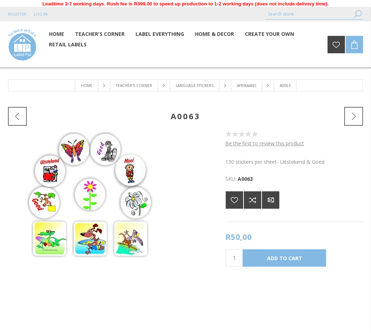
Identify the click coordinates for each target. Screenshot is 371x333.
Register (17, 14)
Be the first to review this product (264, 143)
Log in (40, 14)
